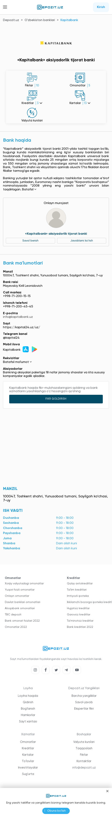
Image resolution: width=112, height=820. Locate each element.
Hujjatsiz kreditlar (78, 608)
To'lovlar (28, 761)
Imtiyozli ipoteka (78, 596)
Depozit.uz (11, 20)
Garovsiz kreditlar (78, 614)
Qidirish (28, 702)
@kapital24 (11, 337)
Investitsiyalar (28, 767)
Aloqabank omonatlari (20, 608)
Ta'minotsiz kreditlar (80, 620)
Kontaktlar (84, 761)
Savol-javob (84, 702)
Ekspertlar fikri (84, 708)
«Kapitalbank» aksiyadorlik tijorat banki (56, 233)
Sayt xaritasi (28, 721)
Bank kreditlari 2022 (80, 627)
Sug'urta (28, 774)
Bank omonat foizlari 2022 (22, 620)
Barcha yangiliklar (84, 695)
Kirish (101, 7)
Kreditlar (28, 748)
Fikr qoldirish (56, 399)
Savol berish (30, 240)
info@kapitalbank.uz (18, 317)
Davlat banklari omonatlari (22, 602)
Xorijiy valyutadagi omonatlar (24, 583)
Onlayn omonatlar (17, 596)
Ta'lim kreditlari (77, 589)
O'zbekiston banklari (40, 20)
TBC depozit (13, 614)
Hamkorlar (28, 715)
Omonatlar (28, 741)
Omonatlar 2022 (16, 627)
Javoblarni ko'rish (81, 240)
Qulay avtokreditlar (80, 583)
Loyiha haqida (28, 695)
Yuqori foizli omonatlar (19, 589)
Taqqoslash (84, 748)
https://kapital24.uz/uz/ (21, 327)
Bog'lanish (28, 708)
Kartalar (28, 754)
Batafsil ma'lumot (17, 362)
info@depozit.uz (84, 767)
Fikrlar (84, 754)
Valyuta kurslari (84, 741)
